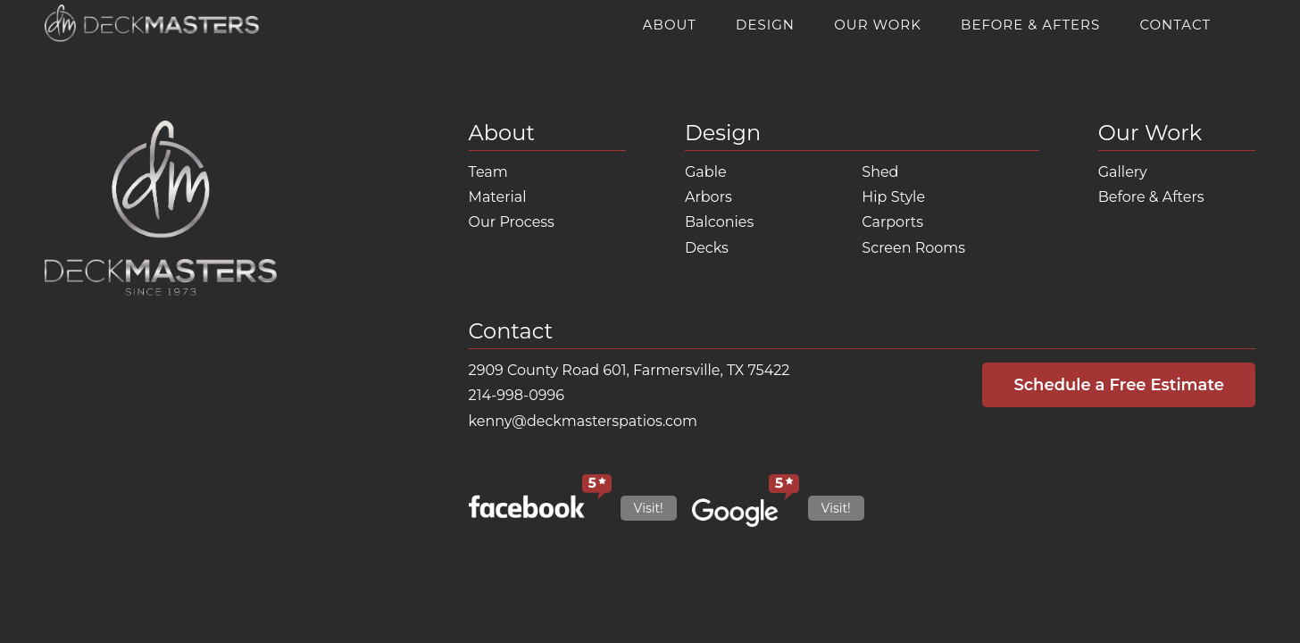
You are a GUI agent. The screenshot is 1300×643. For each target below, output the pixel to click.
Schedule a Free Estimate (1118, 385)
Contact (1175, 24)
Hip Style (893, 196)
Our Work (877, 24)
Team (488, 171)
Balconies (719, 221)
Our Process (511, 221)
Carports (892, 221)
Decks (707, 247)
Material (498, 196)
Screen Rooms (913, 247)
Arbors (708, 196)
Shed (880, 171)
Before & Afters (1030, 24)
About (669, 24)
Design (765, 24)
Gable (706, 171)
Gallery (1122, 171)
